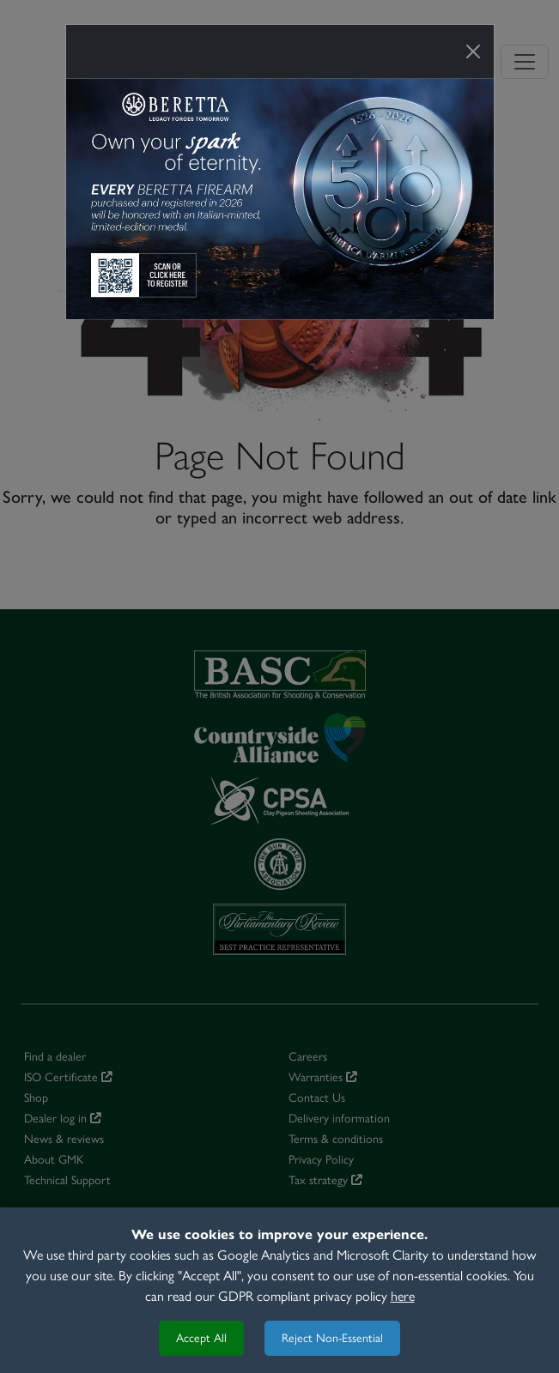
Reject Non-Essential (332, 1338)
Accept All (201, 1338)
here (403, 1296)
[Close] (473, 51)
